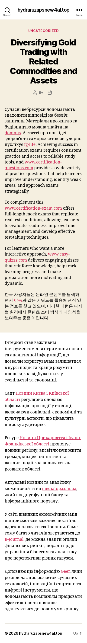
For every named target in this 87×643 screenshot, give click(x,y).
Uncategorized (43, 31)
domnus (13, 133)
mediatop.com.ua (59, 488)
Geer (65, 571)
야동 (18, 300)
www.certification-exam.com (33, 208)
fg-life (30, 144)
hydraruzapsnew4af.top (43, 9)
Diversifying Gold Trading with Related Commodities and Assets (43, 61)
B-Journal (14, 539)
